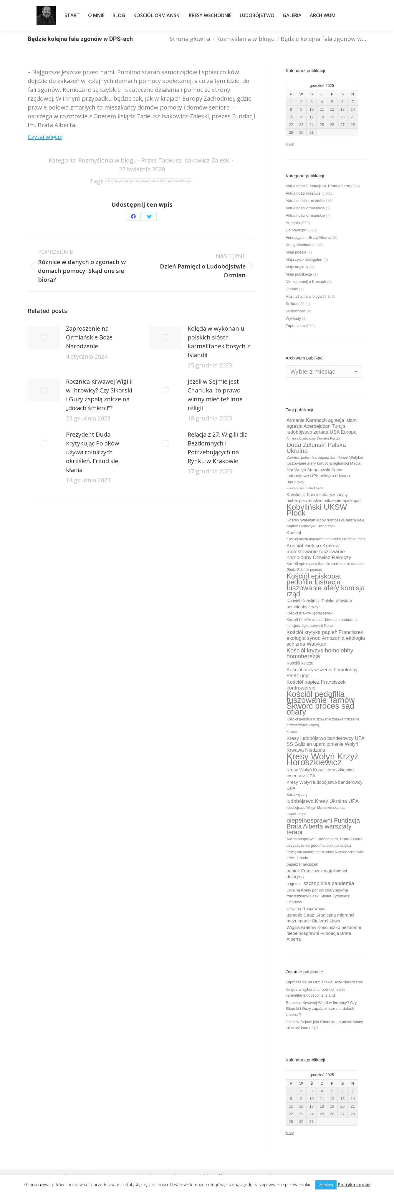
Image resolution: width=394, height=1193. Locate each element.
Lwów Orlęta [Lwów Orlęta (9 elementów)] (296, 814)
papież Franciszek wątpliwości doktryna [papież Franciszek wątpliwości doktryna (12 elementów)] (317, 873)
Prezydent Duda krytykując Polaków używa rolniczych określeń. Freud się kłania (92, 452)
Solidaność (295, 303)
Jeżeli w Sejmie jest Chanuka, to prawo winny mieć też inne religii (215, 394)
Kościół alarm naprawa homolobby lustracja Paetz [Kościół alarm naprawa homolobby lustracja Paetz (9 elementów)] (326, 539)
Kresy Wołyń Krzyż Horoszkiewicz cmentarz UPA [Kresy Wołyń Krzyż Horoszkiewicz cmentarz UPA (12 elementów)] (321, 772)
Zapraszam (295, 326)
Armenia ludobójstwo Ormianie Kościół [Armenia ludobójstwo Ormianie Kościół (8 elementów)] (313, 438)
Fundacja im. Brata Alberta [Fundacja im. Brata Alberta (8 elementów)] (305, 488)
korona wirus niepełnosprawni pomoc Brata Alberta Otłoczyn (149, 181)
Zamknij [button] (326, 1184)
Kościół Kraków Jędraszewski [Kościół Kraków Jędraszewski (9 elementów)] (310, 613)
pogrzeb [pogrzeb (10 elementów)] (294, 884)
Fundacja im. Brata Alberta (308, 237)
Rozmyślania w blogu (107, 160)
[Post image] (44, 337)
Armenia (293, 223)
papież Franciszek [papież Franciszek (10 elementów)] (302, 864)
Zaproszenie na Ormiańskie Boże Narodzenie (89, 337)
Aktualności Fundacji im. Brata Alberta (318, 186)
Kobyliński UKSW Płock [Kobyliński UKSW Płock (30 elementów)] (317, 510)
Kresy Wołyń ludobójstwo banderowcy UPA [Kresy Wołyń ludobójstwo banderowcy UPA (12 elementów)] (324, 785)
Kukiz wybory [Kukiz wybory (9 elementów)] (297, 795)
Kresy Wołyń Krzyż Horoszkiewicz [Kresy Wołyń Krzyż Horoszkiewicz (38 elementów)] (323, 759)
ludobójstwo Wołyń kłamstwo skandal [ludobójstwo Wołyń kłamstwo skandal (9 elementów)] (316, 808)
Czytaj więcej (45, 137)
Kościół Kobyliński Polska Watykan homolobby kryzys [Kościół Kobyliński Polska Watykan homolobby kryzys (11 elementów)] (319, 604)
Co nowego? (296, 230)
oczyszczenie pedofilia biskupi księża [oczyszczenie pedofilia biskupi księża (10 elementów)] (319, 845)
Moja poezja (296, 252)
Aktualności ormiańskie (305, 200)
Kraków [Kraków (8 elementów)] (292, 731)
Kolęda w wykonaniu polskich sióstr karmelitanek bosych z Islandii (219, 341)
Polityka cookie (354, 1184)
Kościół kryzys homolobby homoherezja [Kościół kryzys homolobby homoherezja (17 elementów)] (320, 653)
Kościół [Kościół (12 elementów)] (294, 532)
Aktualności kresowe (303, 193)
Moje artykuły (297, 267)
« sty (290, 143)
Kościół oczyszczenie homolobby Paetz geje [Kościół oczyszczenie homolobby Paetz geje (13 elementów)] (322, 672)
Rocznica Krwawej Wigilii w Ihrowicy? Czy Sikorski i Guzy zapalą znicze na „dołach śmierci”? (99, 394)
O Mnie (292, 289)
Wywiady (293, 318)
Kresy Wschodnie (300, 245)
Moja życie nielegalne (304, 259)
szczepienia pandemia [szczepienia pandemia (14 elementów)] (329, 883)
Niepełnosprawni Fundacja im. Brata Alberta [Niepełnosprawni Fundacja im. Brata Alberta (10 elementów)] (324, 839)
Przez (186, 160)
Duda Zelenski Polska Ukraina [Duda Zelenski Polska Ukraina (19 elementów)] (316, 448)
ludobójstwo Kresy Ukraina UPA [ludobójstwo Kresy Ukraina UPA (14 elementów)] (323, 801)
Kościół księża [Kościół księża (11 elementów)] (300, 663)
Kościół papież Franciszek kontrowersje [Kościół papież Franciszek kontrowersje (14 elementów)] (316, 685)
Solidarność (296, 311)
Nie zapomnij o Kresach (306, 281)
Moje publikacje (299, 274)
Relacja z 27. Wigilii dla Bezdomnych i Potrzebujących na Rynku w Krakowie (218, 447)
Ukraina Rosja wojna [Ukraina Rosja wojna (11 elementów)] (306, 908)
